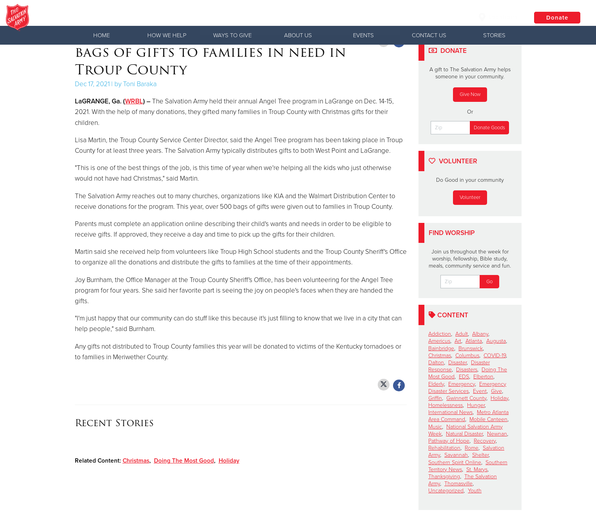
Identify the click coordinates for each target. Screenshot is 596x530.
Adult (461, 334)
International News (450, 412)
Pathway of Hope (448, 441)
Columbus (467, 355)
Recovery (485, 441)
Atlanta (474, 341)
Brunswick (470, 348)
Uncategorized (446, 490)
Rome (471, 448)
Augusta (496, 341)
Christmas (136, 460)
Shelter (480, 455)
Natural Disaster (464, 434)
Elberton (483, 376)
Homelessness (445, 405)
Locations (497, 17)
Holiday (229, 460)
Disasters (466, 369)
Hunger (476, 405)
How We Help (167, 35)
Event (480, 391)
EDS (464, 376)
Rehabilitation (444, 448)
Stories (494, 35)
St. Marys (476, 469)
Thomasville (458, 483)
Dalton (436, 362)
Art (458, 341)
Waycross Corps (118, 18)
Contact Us (429, 35)
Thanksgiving (444, 476)
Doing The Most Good (184, 460)
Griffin (435, 398)
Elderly (436, 384)
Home (101, 35)
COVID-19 (495, 355)
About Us (298, 35)
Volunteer (470, 197)
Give (496, 391)
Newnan (497, 434)
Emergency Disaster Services (467, 387)
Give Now (470, 94)
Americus (439, 341)
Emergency (461, 384)
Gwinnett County (466, 398)
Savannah (456, 455)
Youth (475, 490)
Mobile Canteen (488, 419)
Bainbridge (441, 348)
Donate (557, 17)
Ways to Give (232, 35)
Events (363, 35)
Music (435, 426)
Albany (480, 334)
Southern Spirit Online (454, 462)
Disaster (457, 362)
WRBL (134, 101)
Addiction (439, 334)
